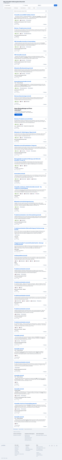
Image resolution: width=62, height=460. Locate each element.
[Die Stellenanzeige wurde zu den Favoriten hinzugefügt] (46, 15)
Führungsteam (17, 451)
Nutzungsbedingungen (39, 449)
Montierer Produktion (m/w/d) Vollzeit (23, 119)
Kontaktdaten (17, 449)
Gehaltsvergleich (38, 453)
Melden (45, 24)
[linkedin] (57, 446)
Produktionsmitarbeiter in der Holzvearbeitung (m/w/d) (27, 215)
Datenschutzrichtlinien (39, 450)
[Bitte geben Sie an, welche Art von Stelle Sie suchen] (12, 5)
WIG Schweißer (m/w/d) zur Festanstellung (24, 41)
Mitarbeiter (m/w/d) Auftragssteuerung (24, 202)
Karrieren (16, 455)
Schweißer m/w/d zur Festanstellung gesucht (25, 404)
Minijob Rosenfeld (27, 436)
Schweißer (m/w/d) (19, 336)
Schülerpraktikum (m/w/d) (20, 256)
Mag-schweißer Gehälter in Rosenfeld (41, 436)
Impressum (37, 452)
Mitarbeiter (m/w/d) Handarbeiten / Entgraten (25, 146)
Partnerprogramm (28, 450)
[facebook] (49, 446)
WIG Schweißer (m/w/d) (20, 54)
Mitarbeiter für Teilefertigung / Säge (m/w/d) (25, 133)
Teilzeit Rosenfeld (27, 437)
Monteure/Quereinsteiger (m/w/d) (22, 96)
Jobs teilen (27, 446)
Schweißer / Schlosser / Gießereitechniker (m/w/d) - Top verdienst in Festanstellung (28, 188)
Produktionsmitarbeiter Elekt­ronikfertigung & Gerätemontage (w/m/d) (29, 229)
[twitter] (54, 446)
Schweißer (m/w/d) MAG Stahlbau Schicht (24, 14)
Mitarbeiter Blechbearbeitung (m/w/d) (23, 68)
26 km (39, 5)
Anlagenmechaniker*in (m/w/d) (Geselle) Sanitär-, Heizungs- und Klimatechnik (29, 244)
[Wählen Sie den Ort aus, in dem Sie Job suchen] (32, 5)
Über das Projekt (17, 446)
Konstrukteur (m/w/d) (19, 174)
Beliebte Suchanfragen (17, 432)
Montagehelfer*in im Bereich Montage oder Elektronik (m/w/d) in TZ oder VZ (27, 160)
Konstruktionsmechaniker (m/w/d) (22, 81)
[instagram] (52, 446)
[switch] (46, 11)
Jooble (6, 458)
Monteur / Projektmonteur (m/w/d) (22, 28)
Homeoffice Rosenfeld (28, 439)
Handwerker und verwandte (17, 436)
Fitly (37, 456)
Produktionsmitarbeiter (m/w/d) (22, 269)
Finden (55, 5)
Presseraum (16, 450)
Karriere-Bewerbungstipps (29, 449)
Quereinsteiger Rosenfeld (28, 438)
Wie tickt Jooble (17, 452)
